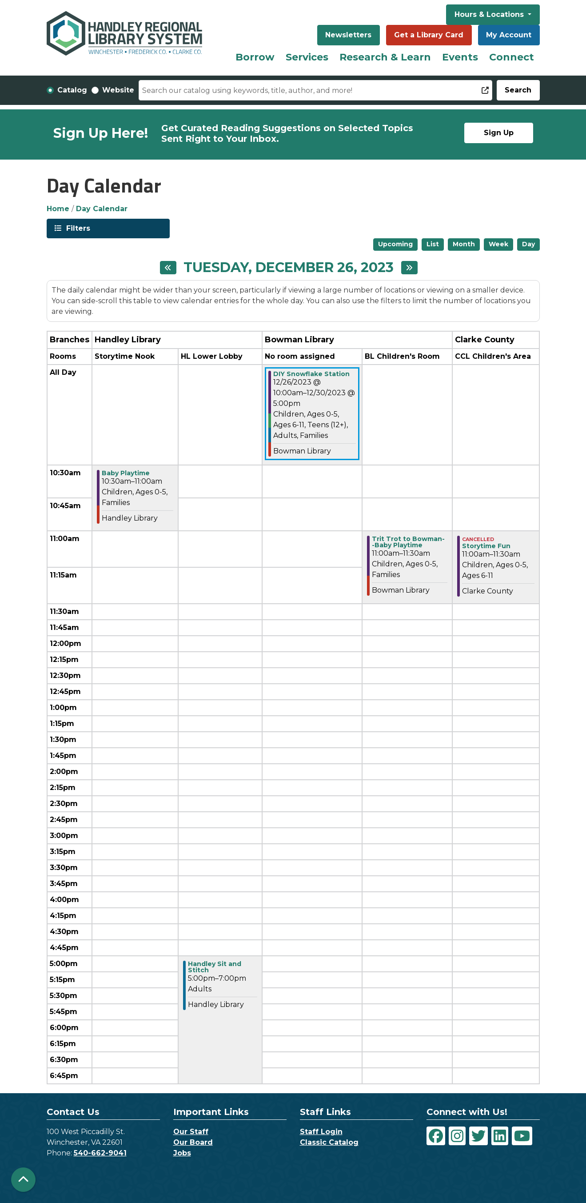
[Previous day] (168, 267)
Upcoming (395, 244)
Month (464, 244)
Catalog (72, 90)
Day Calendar (102, 209)
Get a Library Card (428, 35)
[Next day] (409, 267)
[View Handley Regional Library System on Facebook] (436, 1136)
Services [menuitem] (307, 57)
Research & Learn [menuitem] (385, 57)
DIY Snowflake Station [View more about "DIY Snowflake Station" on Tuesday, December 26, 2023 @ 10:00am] (311, 374)
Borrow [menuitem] (255, 57)
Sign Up (499, 132)
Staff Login (321, 1131)
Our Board (193, 1142)
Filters (77, 228)
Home (58, 209)
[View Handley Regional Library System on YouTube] (522, 1136)
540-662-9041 (100, 1153)
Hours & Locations (490, 14)
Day (528, 244)
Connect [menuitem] (511, 57)
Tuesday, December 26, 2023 (288, 268)
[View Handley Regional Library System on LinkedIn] (499, 1136)
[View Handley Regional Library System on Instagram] (457, 1136)
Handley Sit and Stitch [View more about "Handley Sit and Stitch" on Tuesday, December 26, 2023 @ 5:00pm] (214, 967)
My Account (508, 35)
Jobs (182, 1153)
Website (118, 90)
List (433, 244)
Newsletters (348, 35)
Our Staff (190, 1131)
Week (498, 244)
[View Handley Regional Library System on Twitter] (478, 1136)
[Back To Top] (23, 1179)
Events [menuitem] (460, 57)
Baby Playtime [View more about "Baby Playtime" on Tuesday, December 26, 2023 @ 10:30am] (126, 473)
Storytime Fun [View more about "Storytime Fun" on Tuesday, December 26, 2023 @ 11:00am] (486, 546)
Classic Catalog (329, 1142)
